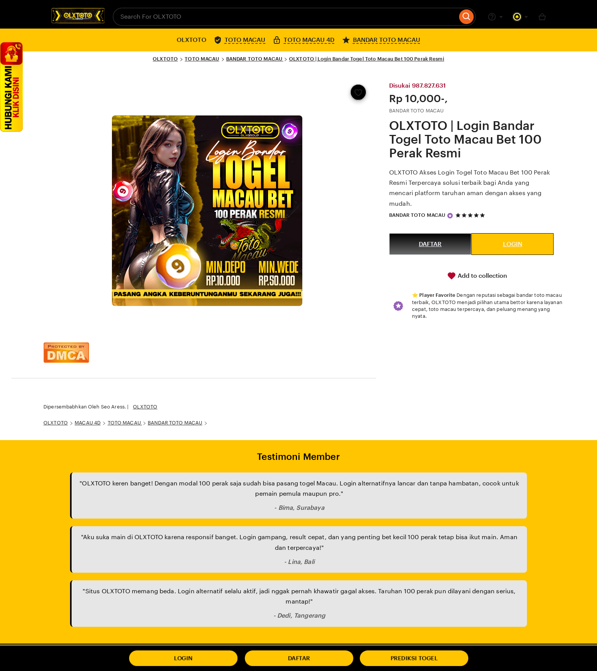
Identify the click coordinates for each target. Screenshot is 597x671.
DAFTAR (430, 244)
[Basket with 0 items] (542, 17)
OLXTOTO (165, 59)
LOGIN (512, 244)
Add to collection (477, 275)
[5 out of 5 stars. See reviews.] (471, 215)
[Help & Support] (495, 17)
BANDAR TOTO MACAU (254, 59)
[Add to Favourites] (358, 92)
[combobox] (285, 17)
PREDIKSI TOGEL (414, 658)
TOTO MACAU (202, 59)
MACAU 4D (88, 423)
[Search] (466, 17)
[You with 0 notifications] (520, 17)
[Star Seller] (450, 215)
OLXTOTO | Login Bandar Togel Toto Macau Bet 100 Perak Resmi (366, 59)
